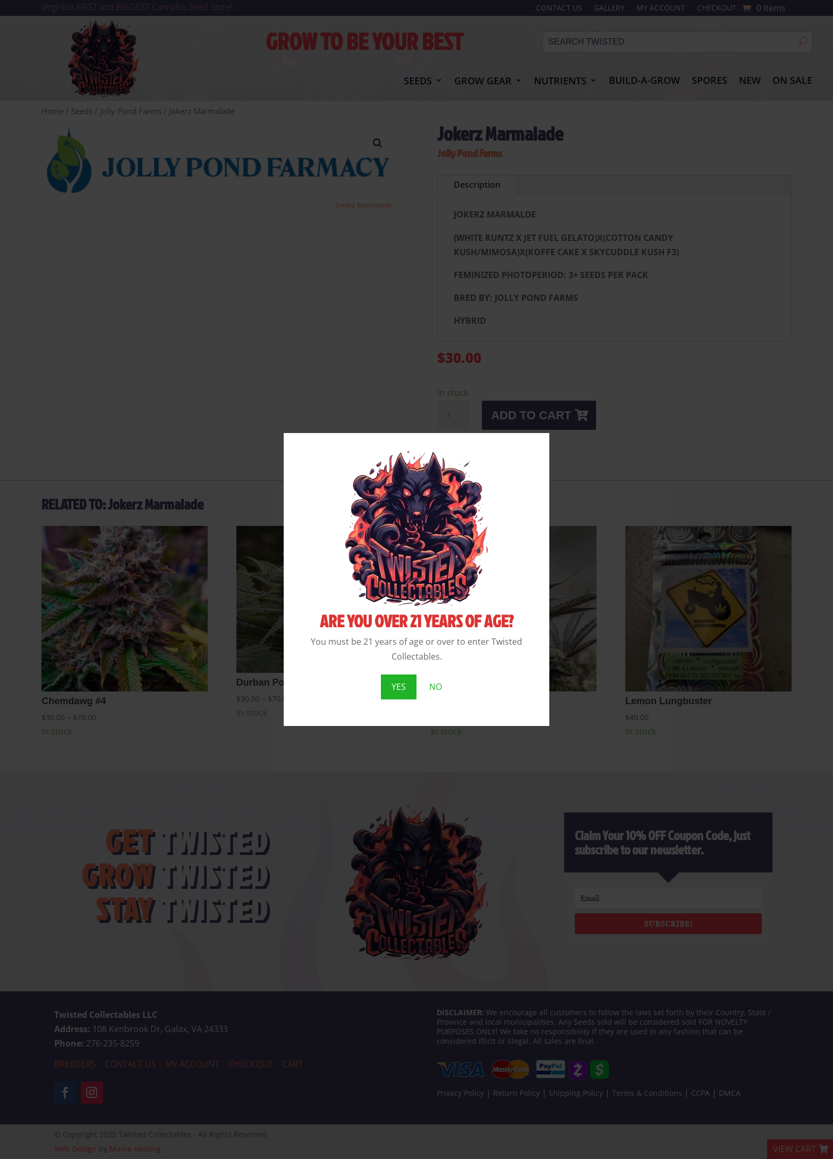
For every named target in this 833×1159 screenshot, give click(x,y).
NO (435, 687)
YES (399, 687)
